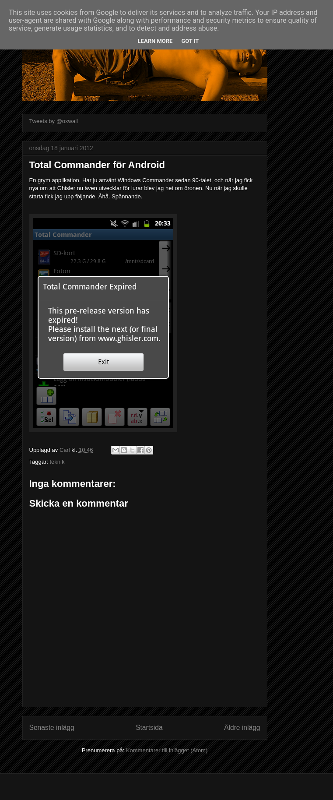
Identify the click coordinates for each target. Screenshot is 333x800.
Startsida (149, 727)
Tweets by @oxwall (53, 121)
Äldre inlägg (242, 727)
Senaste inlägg (51, 727)
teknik (56, 461)
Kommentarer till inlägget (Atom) (166, 750)
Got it (190, 41)
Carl (65, 450)
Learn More (155, 41)
